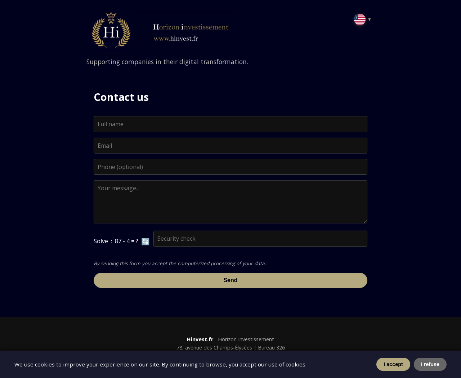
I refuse (430, 364)
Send (230, 280)
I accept (393, 364)
